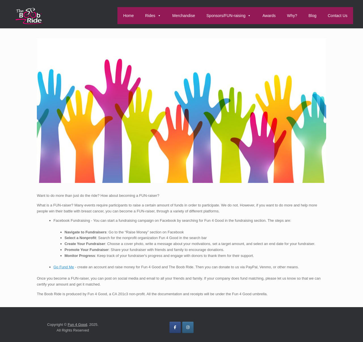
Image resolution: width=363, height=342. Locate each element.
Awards (268, 15)
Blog (312, 15)
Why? (292, 15)
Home (128, 15)
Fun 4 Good (77, 324)
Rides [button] (153, 15)
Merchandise (183, 15)
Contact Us (337, 15)
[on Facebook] (175, 327)
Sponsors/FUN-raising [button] (228, 15)
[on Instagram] (188, 327)
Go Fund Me (64, 267)
